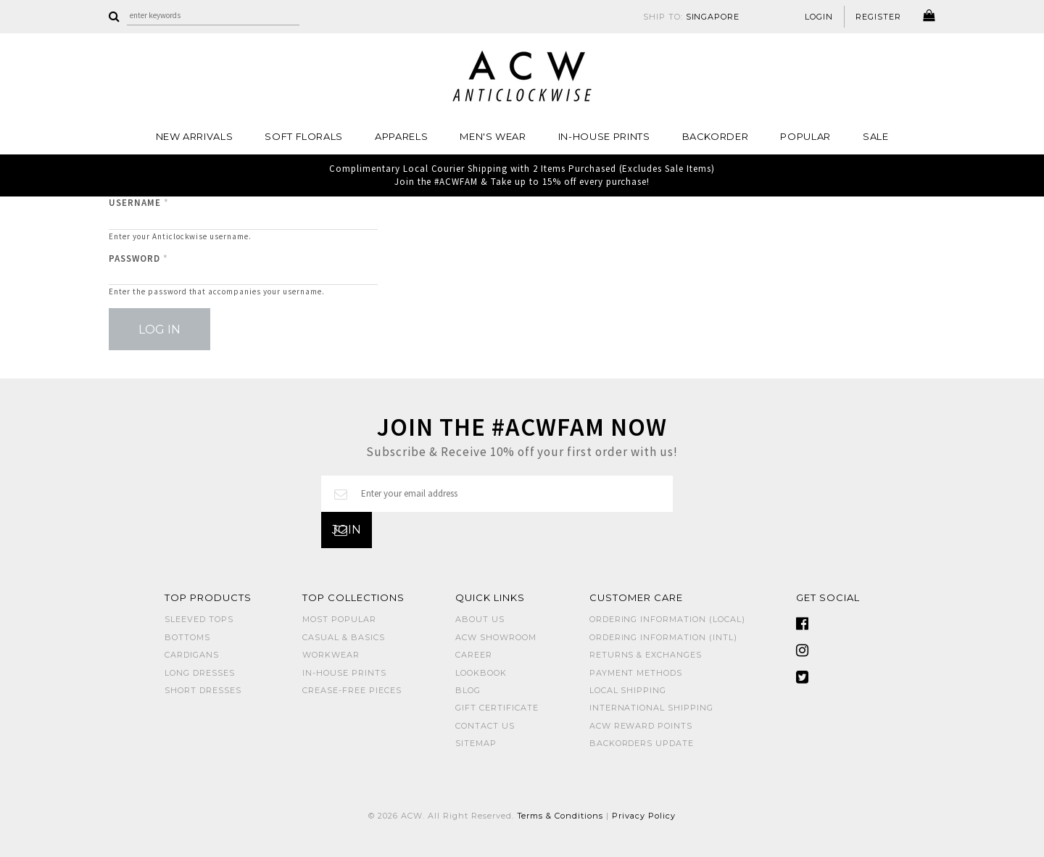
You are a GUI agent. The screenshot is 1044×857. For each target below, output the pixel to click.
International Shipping (651, 708)
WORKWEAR (331, 655)
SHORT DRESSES (203, 690)
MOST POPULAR (339, 619)
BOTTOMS (187, 637)
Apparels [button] (401, 136)
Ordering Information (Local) (667, 619)
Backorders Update (642, 743)
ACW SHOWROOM (495, 637)
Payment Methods (636, 673)
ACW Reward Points (641, 726)
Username (139, 202)
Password (138, 258)
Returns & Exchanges (646, 655)
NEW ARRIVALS (194, 136)
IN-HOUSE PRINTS (604, 136)
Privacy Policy (644, 816)
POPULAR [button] (805, 136)
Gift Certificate (497, 708)
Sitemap (476, 743)
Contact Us (485, 726)
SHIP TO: (691, 17)
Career (473, 655)
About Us (480, 619)
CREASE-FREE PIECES (352, 690)
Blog (468, 690)
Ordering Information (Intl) (663, 637)
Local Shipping (628, 690)
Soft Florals (304, 136)
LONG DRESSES (200, 673)
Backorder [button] (715, 136)
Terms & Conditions (560, 816)
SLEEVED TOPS (199, 619)
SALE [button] (876, 136)
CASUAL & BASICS (343, 637)
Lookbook (481, 673)
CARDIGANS (192, 655)
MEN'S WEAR (493, 136)
